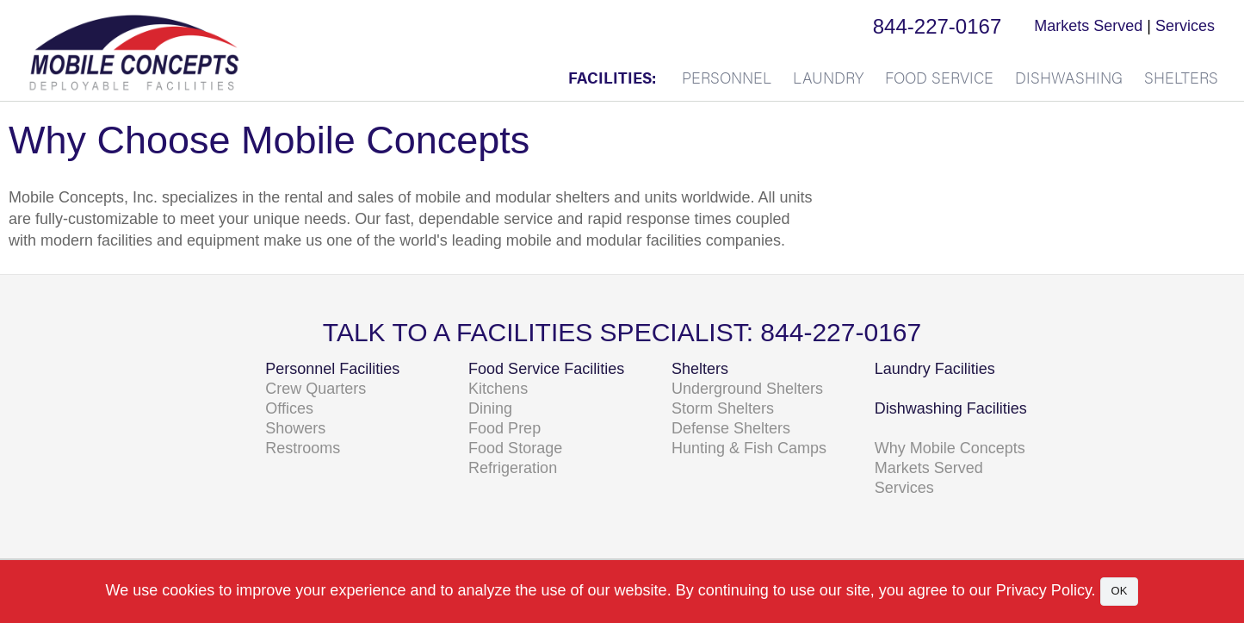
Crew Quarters (315, 388)
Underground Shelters (747, 388)
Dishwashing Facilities (951, 408)
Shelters (1181, 77)
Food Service (939, 77)
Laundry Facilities (935, 368)
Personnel (726, 77)
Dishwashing (1069, 77)
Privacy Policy (1044, 590)
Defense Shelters (731, 428)
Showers (295, 428)
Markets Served (1088, 25)
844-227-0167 (937, 26)
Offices (289, 408)
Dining (490, 408)
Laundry (828, 77)
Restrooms (302, 448)
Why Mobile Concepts (950, 448)
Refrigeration (512, 468)
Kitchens (498, 388)
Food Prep (504, 428)
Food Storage (515, 448)
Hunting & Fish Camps (749, 448)
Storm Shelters (723, 408)
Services (1185, 25)
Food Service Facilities (546, 368)
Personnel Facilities (332, 368)
